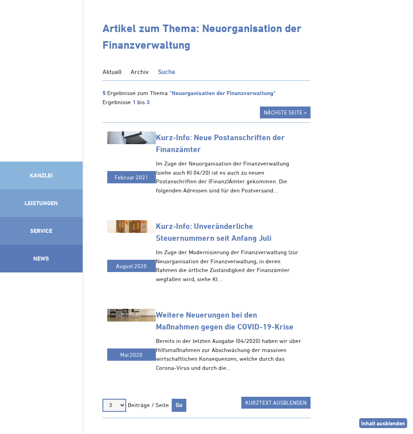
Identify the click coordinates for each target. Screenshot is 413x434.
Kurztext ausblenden (276, 402)
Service (41, 230)
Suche (166, 71)
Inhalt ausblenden (383, 423)
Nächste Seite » (285, 112)
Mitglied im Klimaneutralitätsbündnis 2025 (41, 351)
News (41, 258)
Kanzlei (41, 175)
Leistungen (41, 203)
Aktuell (111, 71)
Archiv (140, 71)
